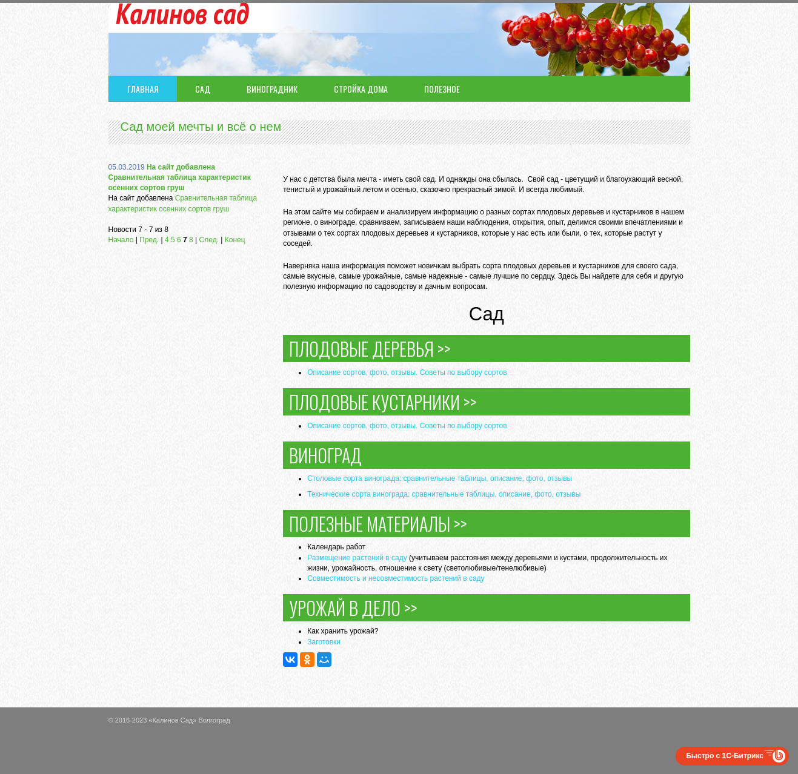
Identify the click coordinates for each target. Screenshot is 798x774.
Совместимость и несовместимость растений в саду (395, 578)
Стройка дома (361, 88)
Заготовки (324, 642)
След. (209, 240)
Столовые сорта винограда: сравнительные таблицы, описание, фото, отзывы (439, 478)
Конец (235, 240)
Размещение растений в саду (357, 558)
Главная (143, 88)
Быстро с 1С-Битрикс (724, 756)
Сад (202, 88)
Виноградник (272, 88)
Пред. (149, 240)
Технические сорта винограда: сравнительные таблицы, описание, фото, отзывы (443, 494)
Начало (121, 240)
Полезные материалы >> (378, 523)
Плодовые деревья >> (370, 348)
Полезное (442, 88)
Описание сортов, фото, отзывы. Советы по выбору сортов (407, 372)
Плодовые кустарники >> (383, 401)
